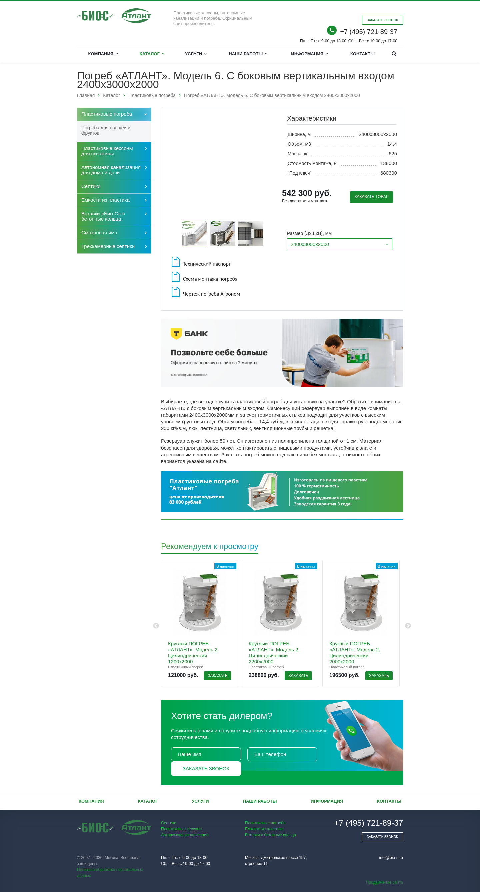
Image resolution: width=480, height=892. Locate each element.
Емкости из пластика (105, 200)
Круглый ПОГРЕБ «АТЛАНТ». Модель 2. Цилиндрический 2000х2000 (354, 652)
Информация (309, 53)
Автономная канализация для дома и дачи (111, 169)
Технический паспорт (200, 261)
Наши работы (248, 53)
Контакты (362, 53)
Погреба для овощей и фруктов (105, 130)
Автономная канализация (184, 835)
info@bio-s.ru (391, 857)
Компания (103, 53)
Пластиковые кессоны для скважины (107, 150)
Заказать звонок (206, 768)
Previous (156, 626)
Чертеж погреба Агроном (205, 291)
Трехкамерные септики (108, 246)
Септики (91, 186)
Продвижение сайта (384, 882)
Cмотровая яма (99, 232)
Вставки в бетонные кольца (270, 835)
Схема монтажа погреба (204, 276)
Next (408, 626)
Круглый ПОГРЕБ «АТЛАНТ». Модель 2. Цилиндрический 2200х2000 (274, 652)
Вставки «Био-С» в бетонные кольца (103, 216)
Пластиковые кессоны (181, 829)
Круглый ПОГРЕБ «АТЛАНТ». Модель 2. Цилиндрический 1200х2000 (193, 652)
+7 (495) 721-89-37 (368, 31)
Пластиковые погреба (106, 114)
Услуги (195, 53)
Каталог (152, 53)
